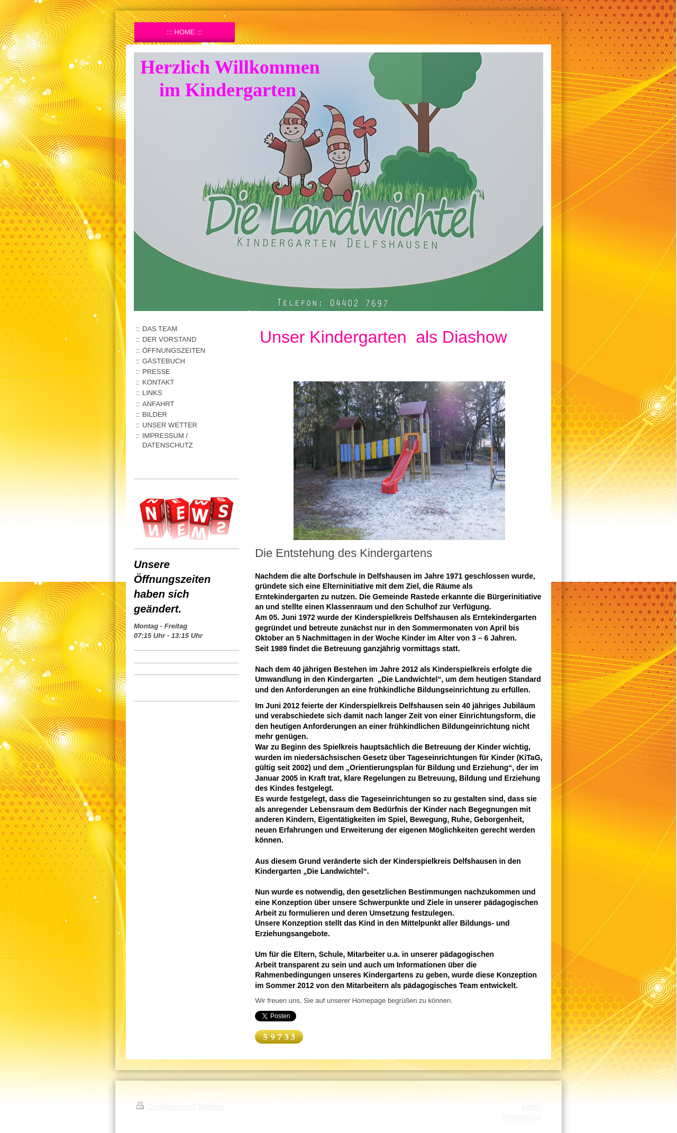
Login (532, 1106)
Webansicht (521, 1116)
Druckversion (164, 1106)
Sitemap (210, 1106)
